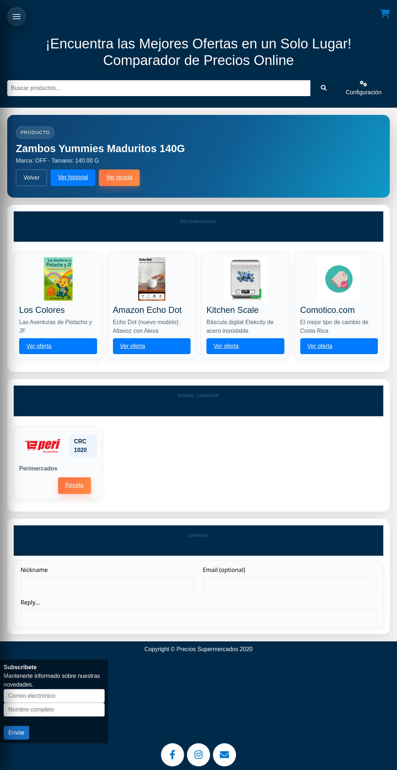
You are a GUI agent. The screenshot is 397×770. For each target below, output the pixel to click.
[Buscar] (158, 88)
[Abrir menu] (16, 16)
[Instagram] (198, 754)
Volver (31, 178)
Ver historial (73, 177)
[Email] (224, 754)
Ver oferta (38, 346)
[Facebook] (172, 754)
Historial (37, 485)
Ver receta (119, 177)
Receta (74, 485)
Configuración (363, 88)
